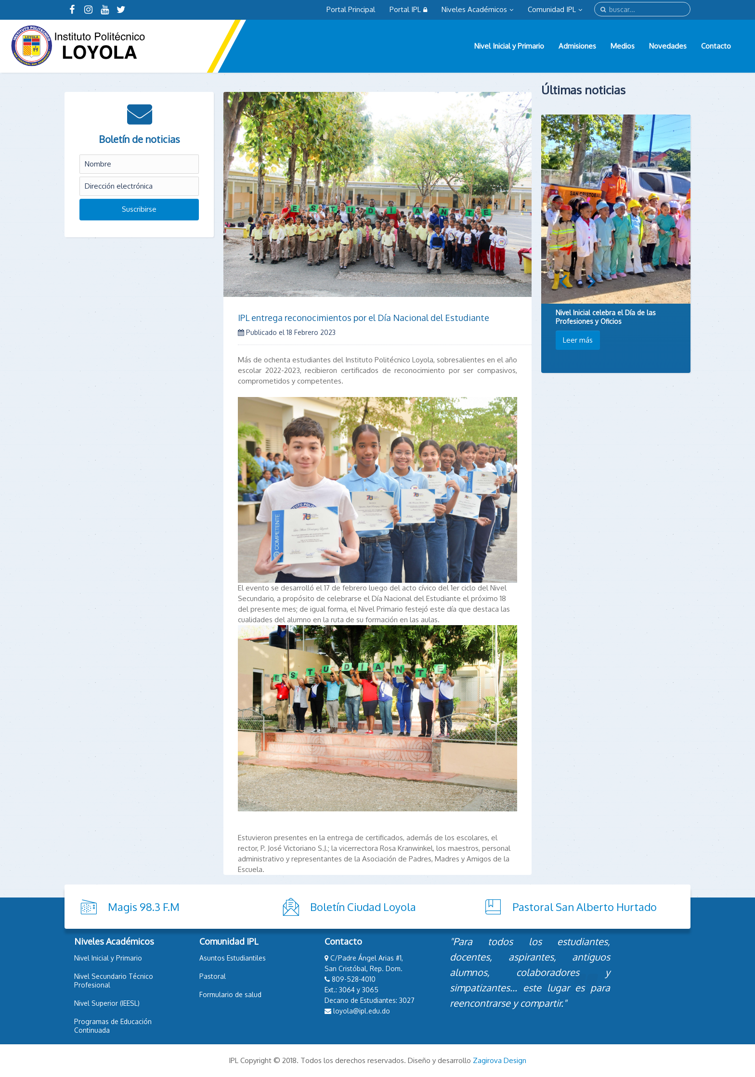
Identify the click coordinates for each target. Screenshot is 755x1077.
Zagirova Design (499, 1060)
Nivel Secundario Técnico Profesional (113, 980)
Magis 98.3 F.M (144, 906)
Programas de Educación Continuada (113, 1025)
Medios (623, 46)
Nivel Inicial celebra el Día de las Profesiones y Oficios (606, 316)
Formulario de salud (230, 994)
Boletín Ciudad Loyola (363, 906)
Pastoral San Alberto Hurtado (584, 906)
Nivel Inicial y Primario (509, 46)
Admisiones (577, 46)
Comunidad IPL (555, 9)
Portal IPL (408, 9)
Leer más (578, 340)
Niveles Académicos (477, 9)
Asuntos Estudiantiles (232, 958)
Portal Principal (350, 9)
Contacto (716, 46)
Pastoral (212, 976)
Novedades (668, 46)
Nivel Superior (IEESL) (107, 1003)
